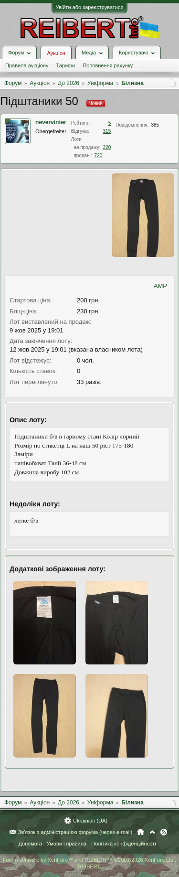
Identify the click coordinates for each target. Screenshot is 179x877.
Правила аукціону (26, 65)
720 (99, 155)
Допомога (30, 843)
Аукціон (56, 53)
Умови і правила (66, 843)
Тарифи (65, 65)
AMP (160, 285)
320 (107, 147)
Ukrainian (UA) (90, 821)
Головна (140, 832)
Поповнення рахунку (108, 65)
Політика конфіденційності (123, 843)
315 (107, 131)
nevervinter (50, 122)
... (142, 65)
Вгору (152, 832)
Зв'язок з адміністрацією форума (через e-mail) (75, 832)
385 (155, 125)
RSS (163, 832)
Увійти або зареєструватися (90, 7)
